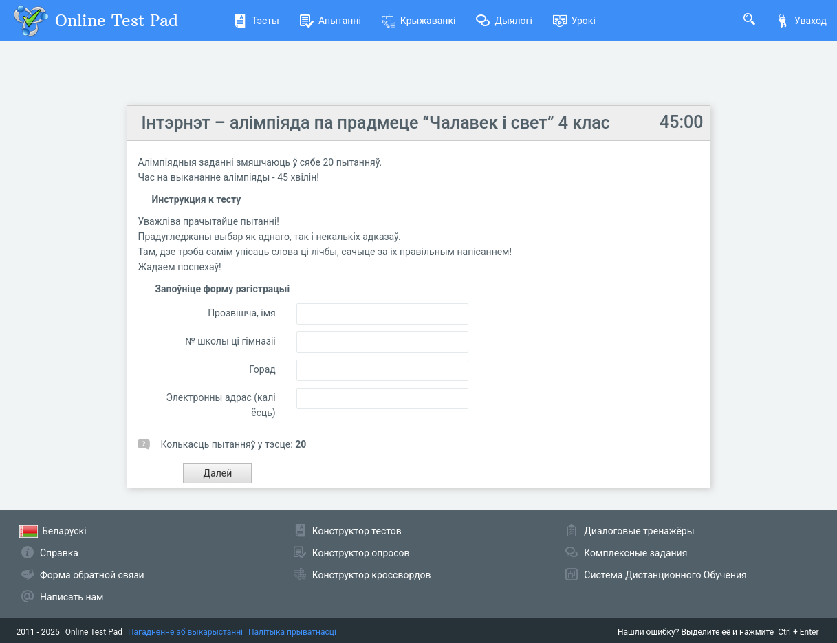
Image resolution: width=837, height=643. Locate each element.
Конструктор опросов (361, 552)
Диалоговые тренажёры (639, 530)
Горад (262, 369)
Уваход (801, 21)
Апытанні (330, 21)
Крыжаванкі (419, 21)
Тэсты (256, 21)
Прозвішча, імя (242, 312)
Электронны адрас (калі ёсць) (220, 405)
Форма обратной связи (92, 574)
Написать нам (71, 596)
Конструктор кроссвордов (371, 574)
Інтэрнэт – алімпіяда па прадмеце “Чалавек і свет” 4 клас (375, 123)
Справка (59, 552)
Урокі (574, 21)
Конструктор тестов (357, 530)
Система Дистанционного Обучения (665, 574)
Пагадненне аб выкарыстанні (185, 632)
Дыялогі (504, 21)
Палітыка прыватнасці (292, 632)
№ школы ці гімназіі (230, 341)
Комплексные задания (635, 552)
